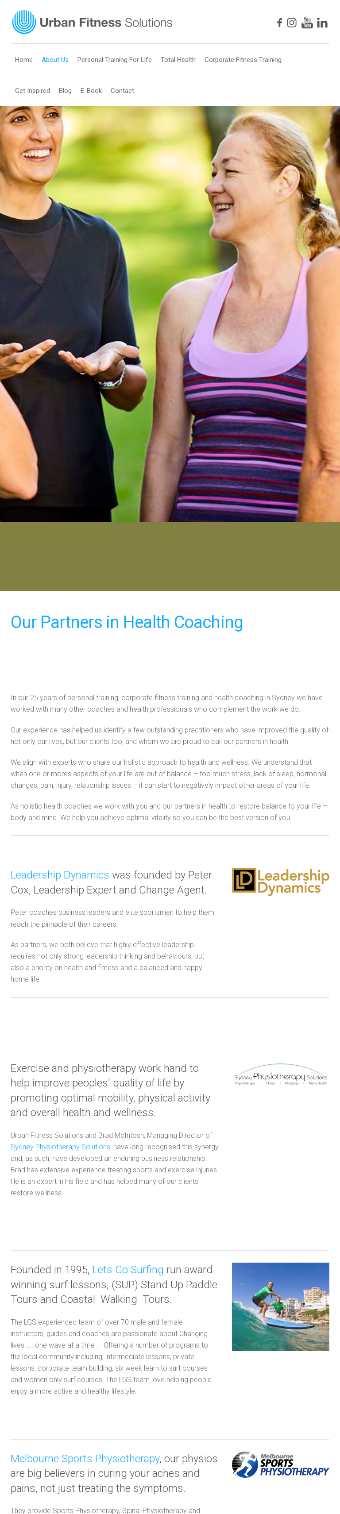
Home (24, 60)
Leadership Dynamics (60, 875)
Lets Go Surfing (128, 1270)
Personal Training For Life (114, 60)
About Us (55, 60)
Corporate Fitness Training (243, 60)
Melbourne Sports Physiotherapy (85, 1458)
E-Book (91, 91)
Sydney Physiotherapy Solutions (60, 1147)
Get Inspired (32, 91)
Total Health (178, 60)
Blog (65, 91)
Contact (122, 91)
